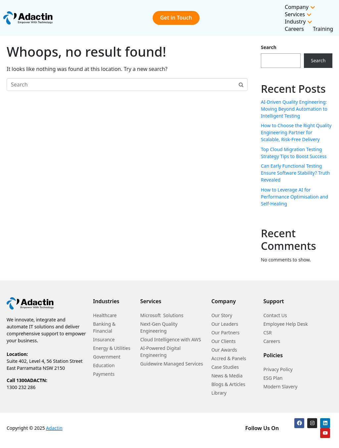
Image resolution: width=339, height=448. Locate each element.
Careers (294, 28)
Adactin (54, 428)
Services (298, 14)
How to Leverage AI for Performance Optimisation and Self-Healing (294, 197)
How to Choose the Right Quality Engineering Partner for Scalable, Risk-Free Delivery (296, 132)
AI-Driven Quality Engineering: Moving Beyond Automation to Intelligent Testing (294, 109)
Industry (298, 21)
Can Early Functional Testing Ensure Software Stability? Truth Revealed (295, 173)
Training (323, 28)
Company (300, 7)
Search (268, 47)
